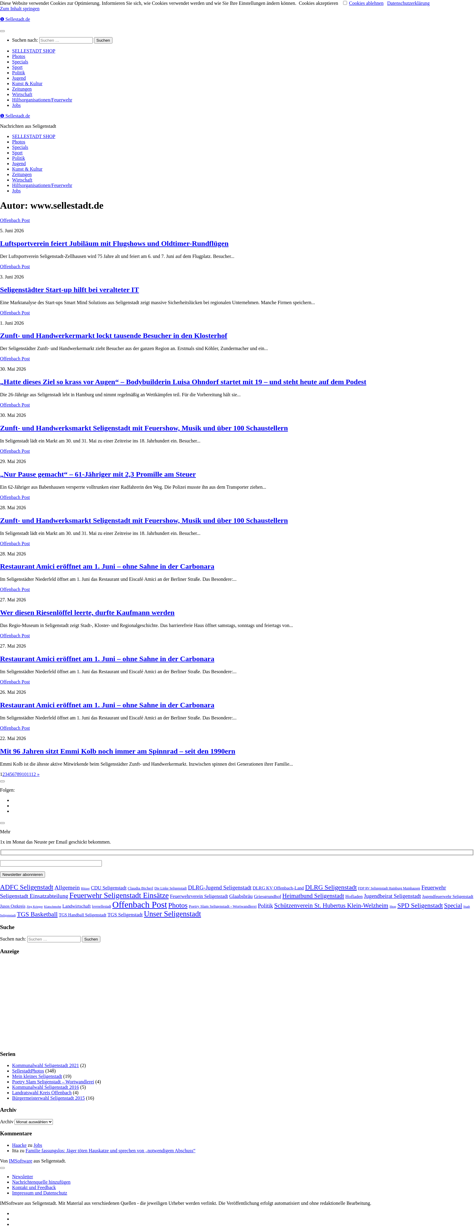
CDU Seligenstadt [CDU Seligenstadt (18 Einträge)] (109, 888)
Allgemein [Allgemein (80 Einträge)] (67, 887)
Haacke (19, 1145)
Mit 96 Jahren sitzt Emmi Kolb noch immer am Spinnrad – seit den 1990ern (117, 751)
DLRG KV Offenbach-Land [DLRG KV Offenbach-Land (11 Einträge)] (278, 888)
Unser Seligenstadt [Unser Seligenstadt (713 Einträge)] (172, 914)
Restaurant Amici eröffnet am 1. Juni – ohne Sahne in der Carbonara (107, 566)
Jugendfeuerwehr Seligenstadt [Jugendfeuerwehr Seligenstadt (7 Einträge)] (447, 896)
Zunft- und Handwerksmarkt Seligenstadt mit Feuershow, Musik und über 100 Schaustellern (144, 428)
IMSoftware (20, 1160)
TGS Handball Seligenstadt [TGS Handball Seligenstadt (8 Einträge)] (82, 914)
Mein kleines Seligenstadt (37, 1076)
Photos (18, 56)
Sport (17, 67)
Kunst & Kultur (27, 83)
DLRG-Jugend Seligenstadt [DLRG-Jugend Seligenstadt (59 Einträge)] (220, 887)
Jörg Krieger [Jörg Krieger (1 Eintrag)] (35, 906)
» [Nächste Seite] (38, 774)
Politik (18, 72)
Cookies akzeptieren (318, 3)
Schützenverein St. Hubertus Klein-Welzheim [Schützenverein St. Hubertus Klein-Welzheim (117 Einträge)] (331, 905)
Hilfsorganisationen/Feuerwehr (42, 99)
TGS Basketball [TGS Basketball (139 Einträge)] (37, 914)
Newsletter (22, 1176)
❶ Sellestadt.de (15, 19)
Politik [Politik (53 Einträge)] (265, 905)
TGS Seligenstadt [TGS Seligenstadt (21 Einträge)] (125, 915)
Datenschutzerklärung (408, 3)
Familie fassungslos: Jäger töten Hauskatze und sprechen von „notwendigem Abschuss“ (110, 1150)
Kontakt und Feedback (34, 1187)
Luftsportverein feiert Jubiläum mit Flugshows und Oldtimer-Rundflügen (114, 243)
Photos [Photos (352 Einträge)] (178, 905)
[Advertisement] (181, 1002)
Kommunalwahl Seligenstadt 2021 (45, 1065)
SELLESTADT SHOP (33, 50)
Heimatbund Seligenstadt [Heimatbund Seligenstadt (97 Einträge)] (313, 896)
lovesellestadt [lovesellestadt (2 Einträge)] (101, 907)
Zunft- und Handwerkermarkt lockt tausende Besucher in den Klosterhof (113, 335)
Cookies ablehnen (366, 3)
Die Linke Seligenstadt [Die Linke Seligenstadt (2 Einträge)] (170, 888)
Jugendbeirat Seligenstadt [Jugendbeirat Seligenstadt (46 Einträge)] (392, 896)
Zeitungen (22, 89)
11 (29, 774)
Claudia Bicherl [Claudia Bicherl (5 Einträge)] (140, 888)
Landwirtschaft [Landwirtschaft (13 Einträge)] (76, 906)
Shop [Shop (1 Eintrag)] (392, 906)
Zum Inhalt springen (20, 8)
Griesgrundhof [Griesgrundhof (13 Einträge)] (267, 896)
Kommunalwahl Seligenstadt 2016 (45, 1087)
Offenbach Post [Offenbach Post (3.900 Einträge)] (139, 904)
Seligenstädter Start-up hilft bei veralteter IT (69, 290)
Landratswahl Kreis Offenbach (42, 1092)
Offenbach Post (15, 220)
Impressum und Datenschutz (39, 1192)
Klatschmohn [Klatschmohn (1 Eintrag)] (52, 906)
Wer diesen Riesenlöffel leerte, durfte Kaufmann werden (87, 612)
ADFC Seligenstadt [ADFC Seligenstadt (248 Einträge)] (26, 887)
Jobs (16, 105)
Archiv (6, 1121)
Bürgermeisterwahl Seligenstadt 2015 (48, 1098)
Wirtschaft (22, 94)
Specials (20, 61)
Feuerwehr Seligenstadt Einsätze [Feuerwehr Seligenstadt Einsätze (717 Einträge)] (119, 895)
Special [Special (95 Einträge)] (453, 905)
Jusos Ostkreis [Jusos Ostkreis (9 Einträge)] (12, 906)
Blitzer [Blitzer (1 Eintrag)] (85, 888)
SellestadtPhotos (28, 1070)
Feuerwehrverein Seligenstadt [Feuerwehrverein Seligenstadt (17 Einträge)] (199, 896)
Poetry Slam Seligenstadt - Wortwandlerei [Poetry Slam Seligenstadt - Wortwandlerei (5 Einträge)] (223, 906)
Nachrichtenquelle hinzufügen (41, 1182)
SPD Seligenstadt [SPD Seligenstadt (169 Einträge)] (420, 905)
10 (24, 774)
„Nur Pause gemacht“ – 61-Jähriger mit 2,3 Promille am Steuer (98, 474)
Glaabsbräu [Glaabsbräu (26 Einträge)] (241, 896)
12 (33, 774)
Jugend (19, 78)
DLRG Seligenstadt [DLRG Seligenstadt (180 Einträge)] (331, 887)
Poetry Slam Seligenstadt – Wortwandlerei (53, 1081)
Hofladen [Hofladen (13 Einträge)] (354, 896)
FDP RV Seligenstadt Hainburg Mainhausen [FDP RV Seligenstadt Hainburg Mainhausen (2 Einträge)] (389, 888)
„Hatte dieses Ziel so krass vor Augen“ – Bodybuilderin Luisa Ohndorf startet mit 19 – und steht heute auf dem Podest (183, 382)
